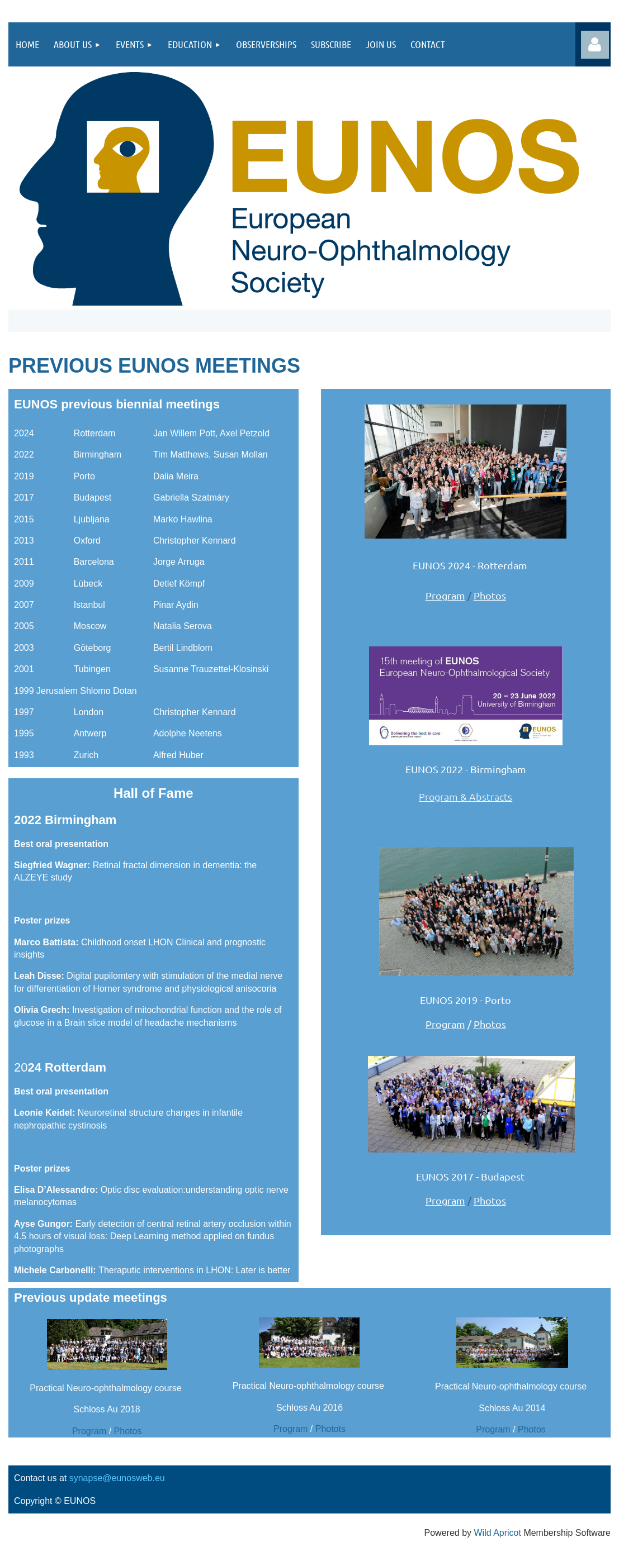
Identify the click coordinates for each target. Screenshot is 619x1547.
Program (445, 595)
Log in (595, 45)
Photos (490, 595)
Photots (330, 1429)
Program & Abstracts (465, 796)
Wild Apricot (497, 1533)
